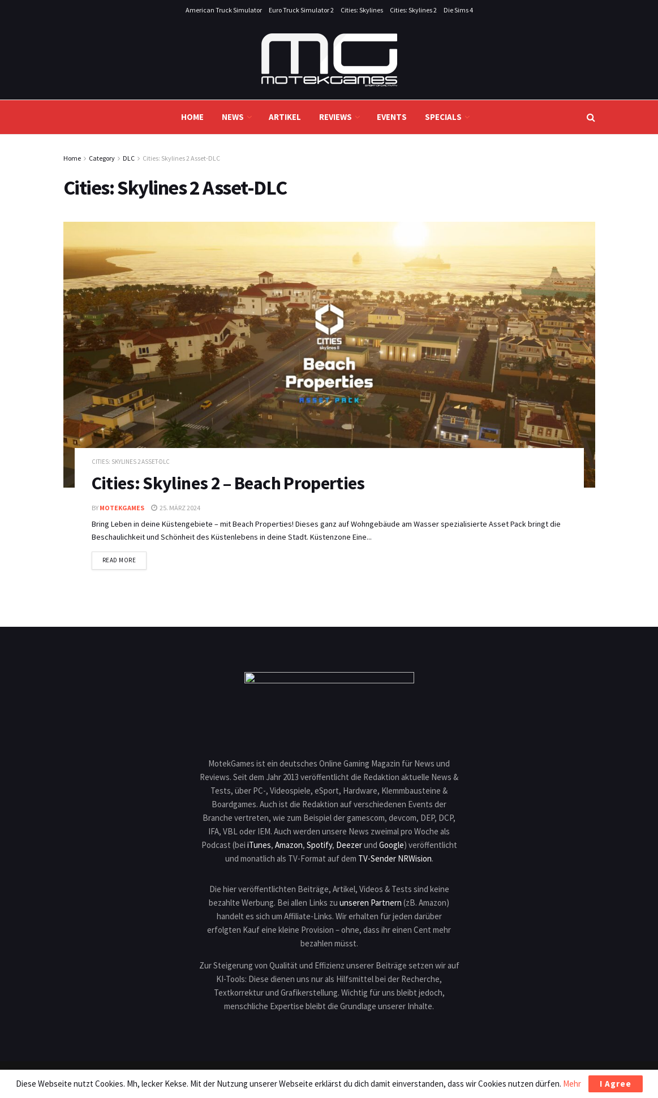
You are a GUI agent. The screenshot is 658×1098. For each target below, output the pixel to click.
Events (392, 116)
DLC (129, 158)
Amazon (289, 844)
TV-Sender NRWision (395, 858)
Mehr (572, 1083)
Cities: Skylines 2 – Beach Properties (228, 483)
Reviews (335, 116)
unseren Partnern (370, 902)
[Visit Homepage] (329, 60)
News (233, 116)
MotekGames (122, 507)
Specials (443, 116)
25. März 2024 (175, 507)
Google (391, 844)
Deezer (349, 844)
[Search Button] (591, 117)
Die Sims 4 (458, 10)
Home (192, 116)
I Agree (615, 1083)
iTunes (259, 844)
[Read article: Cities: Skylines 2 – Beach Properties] (329, 355)
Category (102, 158)
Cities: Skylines (362, 10)
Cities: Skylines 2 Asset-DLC (181, 158)
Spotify (319, 844)
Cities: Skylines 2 (413, 10)
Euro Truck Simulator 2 (301, 10)
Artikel (285, 116)
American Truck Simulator (224, 10)
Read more (124, 559)
